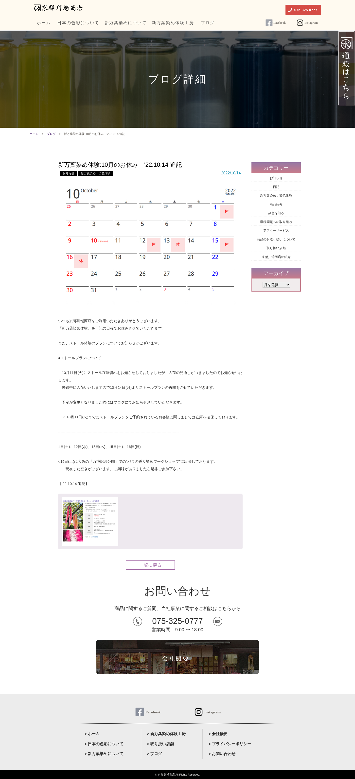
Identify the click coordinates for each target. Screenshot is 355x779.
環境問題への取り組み (276, 222)
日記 (276, 187)
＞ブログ (154, 754)
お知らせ (68, 173)
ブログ (51, 134)
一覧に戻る (150, 565)
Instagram (311, 22)
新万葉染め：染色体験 (95, 173)
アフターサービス (276, 230)
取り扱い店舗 (276, 248)
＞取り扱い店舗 (160, 744)
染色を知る (276, 213)
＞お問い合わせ (221, 754)
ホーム (34, 134)
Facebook (279, 22)
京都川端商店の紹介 (276, 257)
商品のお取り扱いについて (276, 239)
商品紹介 (276, 204)
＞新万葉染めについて (103, 754)
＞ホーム (92, 734)
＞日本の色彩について (103, 744)
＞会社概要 (218, 734)
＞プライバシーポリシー (229, 744)
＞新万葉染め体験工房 (166, 734)
